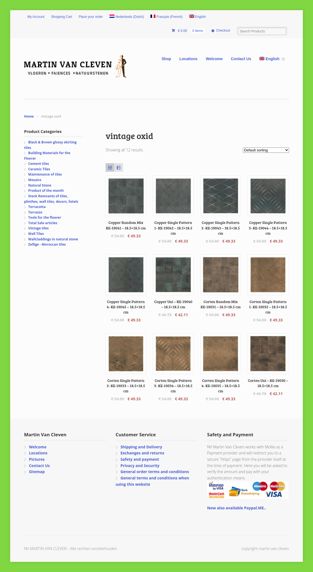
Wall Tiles (36, 233)
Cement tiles (38, 163)
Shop (166, 59)
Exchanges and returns (142, 453)
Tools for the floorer (44, 217)
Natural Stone (39, 185)
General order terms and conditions (154, 471)
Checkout (223, 30)
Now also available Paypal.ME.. (236, 507)
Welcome (214, 59)
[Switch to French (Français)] (166, 17)
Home (29, 116)
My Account (35, 17)
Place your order (91, 17)
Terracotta (37, 206)
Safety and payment (139, 459)
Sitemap (37, 471)
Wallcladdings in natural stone (53, 239)
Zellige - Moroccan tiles (47, 244)
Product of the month (46, 190)
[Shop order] (266, 150)
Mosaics (35, 179)
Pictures (37, 459)
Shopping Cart (61, 17)
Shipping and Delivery (141, 446)
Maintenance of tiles (45, 174)
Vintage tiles (38, 228)
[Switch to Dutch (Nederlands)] (126, 17)
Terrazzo (35, 212)
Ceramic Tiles (39, 169)
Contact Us (241, 59)
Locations (188, 59)
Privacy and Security (140, 465)
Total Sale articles (42, 223)
